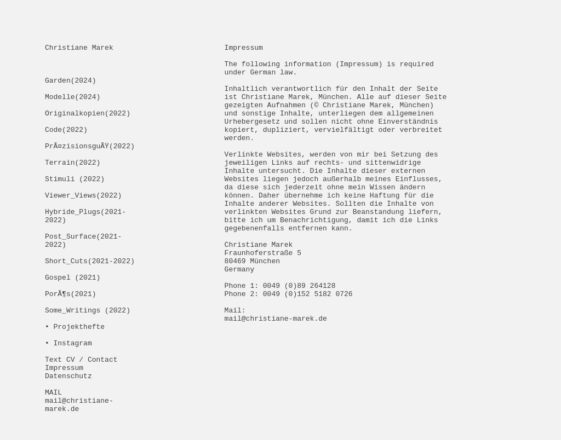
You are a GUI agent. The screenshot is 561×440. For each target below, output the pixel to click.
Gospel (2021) (72, 324)
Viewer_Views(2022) (83, 226)
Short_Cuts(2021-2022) (90, 305)
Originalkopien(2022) (87, 127)
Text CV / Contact (81, 423)
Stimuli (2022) (75, 206)
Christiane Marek (79, 49)
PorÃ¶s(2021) (70, 344)
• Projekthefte (75, 384)
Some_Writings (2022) (87, 364)
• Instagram (68, 403)
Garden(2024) (70, 88)
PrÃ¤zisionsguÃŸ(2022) (90, 167)
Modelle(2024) (72, 108)
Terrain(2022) (72, 187)
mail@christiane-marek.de (276, 374)
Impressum (64, 433)
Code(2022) (66, 147)
